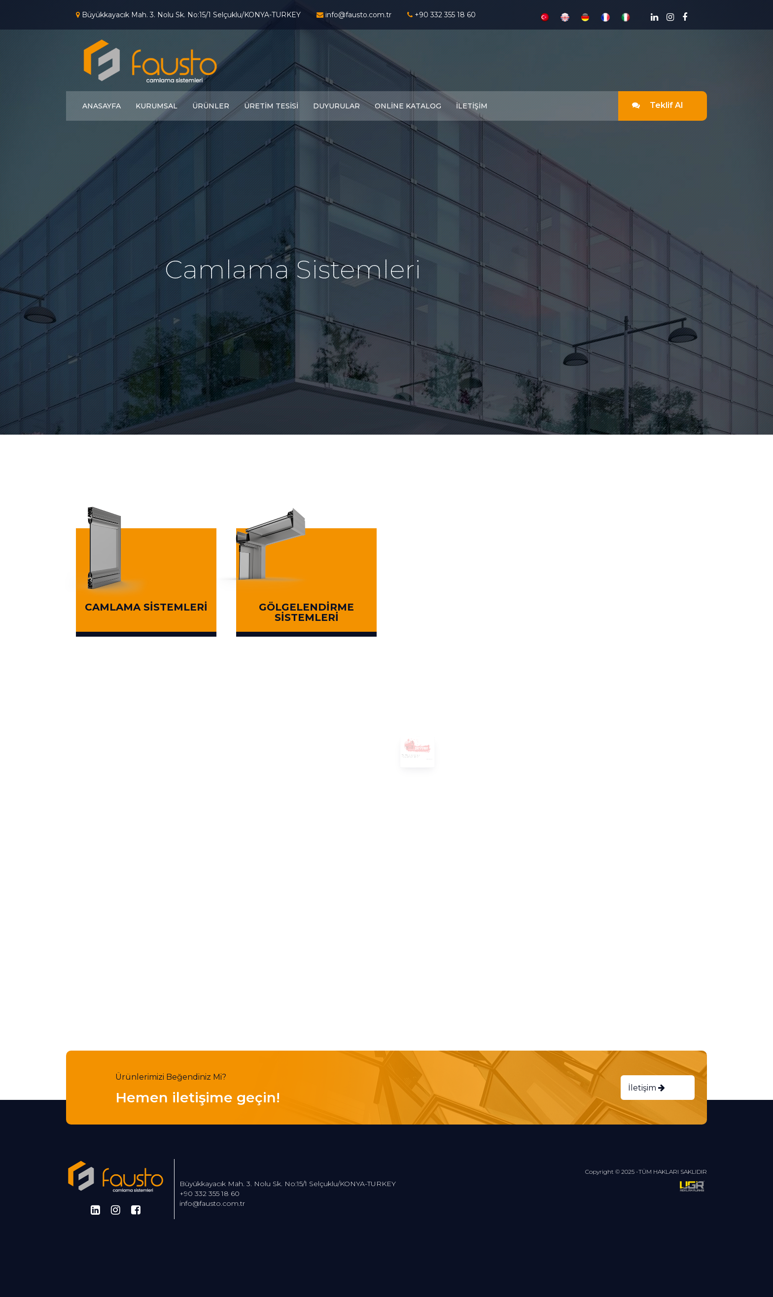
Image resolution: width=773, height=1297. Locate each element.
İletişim (646, 1087)
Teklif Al (657, 105)
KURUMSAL (156, 106)
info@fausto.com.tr (212, 1203)
